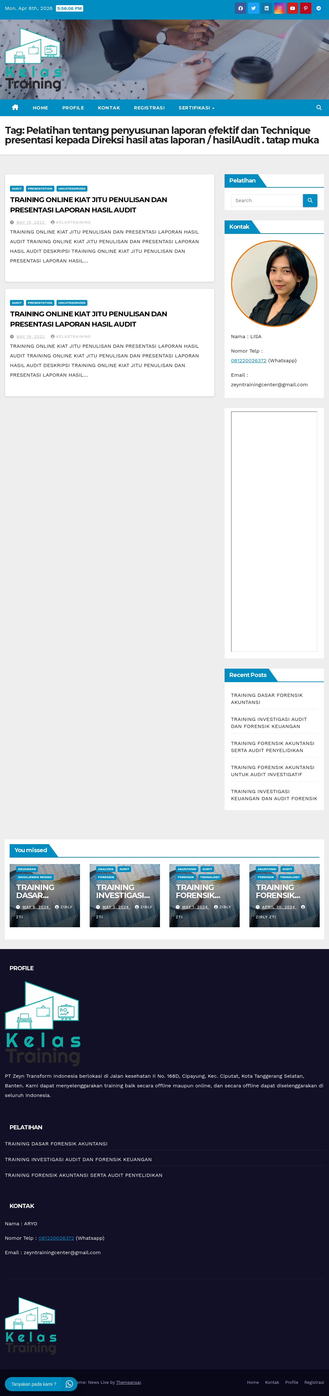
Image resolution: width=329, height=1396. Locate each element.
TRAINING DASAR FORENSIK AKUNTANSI (38, 899)
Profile (73, 108)
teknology (210, 877)
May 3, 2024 (116, 907)
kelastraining (71, 222)
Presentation (40, 188)
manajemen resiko (35, 877)
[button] (319, 108)
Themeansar (128, 1382)
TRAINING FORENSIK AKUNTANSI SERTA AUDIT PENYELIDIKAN (84, 1175)
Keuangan (27, 869)
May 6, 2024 (36, 907)
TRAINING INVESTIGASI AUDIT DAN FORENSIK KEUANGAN (78, 1159)
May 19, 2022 (31, 222)
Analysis (105, 869)
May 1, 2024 (195, 907)
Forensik (106, 877)
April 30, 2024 (279, 907)
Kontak (109, 108)
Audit (17, 188)
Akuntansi (187, 869)
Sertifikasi (195, 108)
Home (40, 108)
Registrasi (149, 108)
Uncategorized (72, 188)
